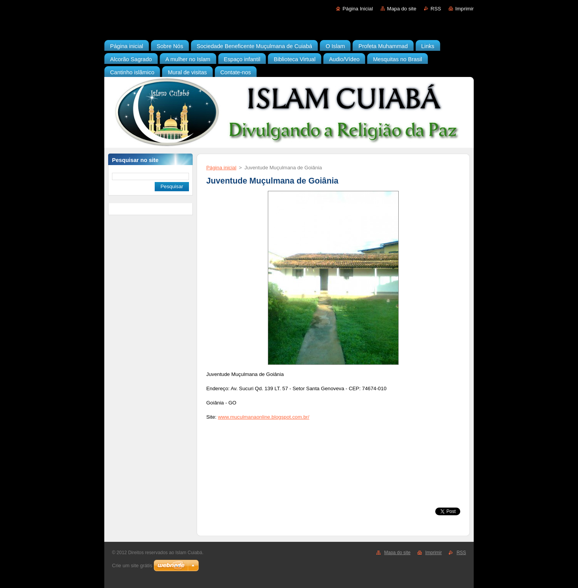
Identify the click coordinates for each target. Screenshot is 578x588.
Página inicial (221, 167)
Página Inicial (357, 9)
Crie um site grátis (132, 565)
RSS (436, 9)
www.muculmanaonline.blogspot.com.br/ (263, 417)
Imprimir (464, 9)
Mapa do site (401, 9)
